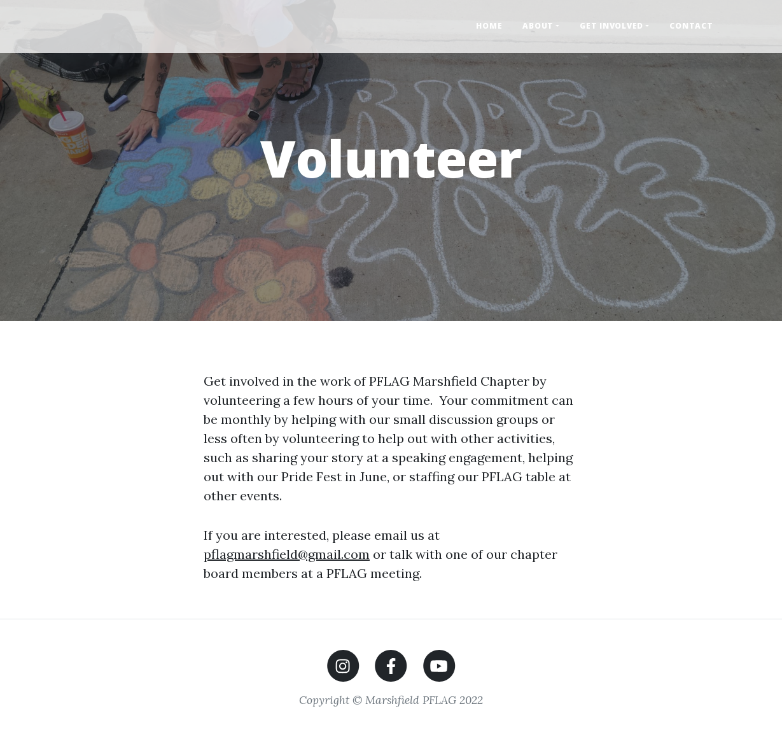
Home (489, 25)
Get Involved (611, 25)
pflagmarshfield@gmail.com (287, 554)
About (538, 25)
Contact (691, 25)
